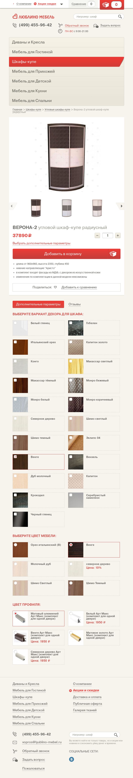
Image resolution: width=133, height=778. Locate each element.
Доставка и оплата (87, 697)
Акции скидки (47, 3)
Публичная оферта (87, 704)
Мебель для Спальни (29, 723)
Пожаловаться (33, 768)
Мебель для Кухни (26, 717)
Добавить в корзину (63, 253)
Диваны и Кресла (26, 684)
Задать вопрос (110, 25)
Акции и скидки (86, 690)
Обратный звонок (77, 25)
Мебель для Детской (28, 710)
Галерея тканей (85, 710)
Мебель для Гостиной (29, 690)
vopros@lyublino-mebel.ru (42, 742)
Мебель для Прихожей (30, 704)
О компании (24, 3)
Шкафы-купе (22, 697)
